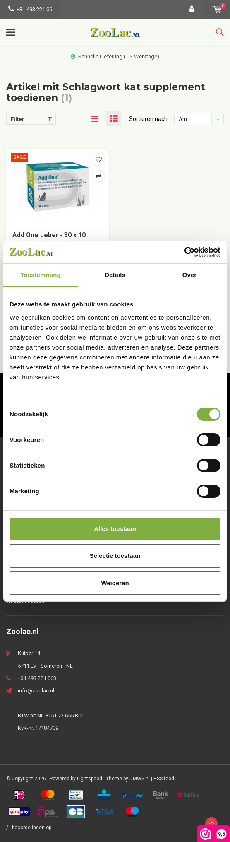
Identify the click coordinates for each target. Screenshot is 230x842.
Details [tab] (115, 274)
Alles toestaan (115, 528)
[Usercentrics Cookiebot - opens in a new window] (184, 252)
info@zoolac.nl (36, 691)
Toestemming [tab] (40, 274)
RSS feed (163, 779)
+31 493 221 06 (30, 9)
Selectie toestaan (115, 555)
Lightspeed (89, 779)
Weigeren (115, 582)
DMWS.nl (139, 779)
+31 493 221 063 (37, 678)
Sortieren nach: (149, 119)
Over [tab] (189, 274)
